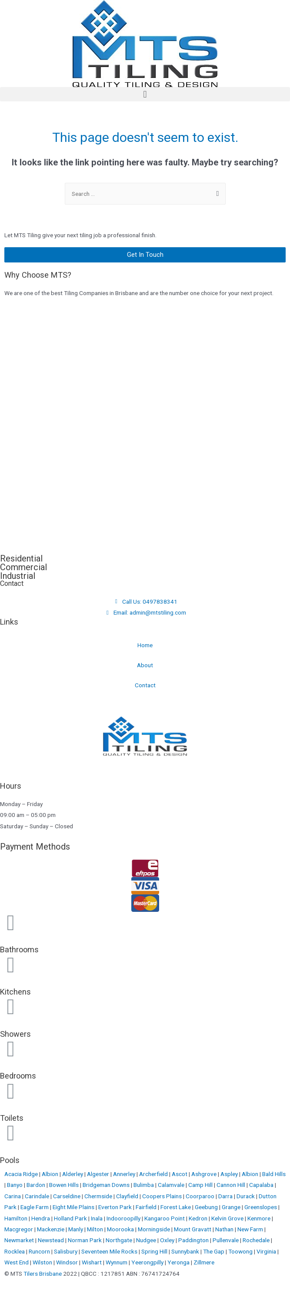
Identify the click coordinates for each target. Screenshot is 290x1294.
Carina (13, 1196)
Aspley (229, 1173)
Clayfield (128, 1196)
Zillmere (203, 1262)
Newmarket (19, 1240)
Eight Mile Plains (74, 1206)
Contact (145, 685)
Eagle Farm (35, 1206)
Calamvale (172, 1184)
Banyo (15, 1184)
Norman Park (85, 1240)
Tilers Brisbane (42, 1273)
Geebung (207, 1206)
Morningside (154, 1229)
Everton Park (115, 1206)
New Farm (250, 1229)
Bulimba (144, 1184)
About (145, 665)
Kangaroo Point (165, 1218)
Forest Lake (176, 1206)
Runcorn (40, 1251)
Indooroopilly (124, 1218)
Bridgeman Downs (107, 1184)
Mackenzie (51, 1229)
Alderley (73, 1173)
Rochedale (257, 1240)
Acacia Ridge (21, 1173)
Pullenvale (226, 1240)
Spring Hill (155, 1251)
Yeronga (179, 1262)
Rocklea (15, 1251)
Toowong (241, 1251)
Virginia (267, 1251)
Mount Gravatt (193, 1229)
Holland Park (71, 1218)
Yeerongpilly (148, 1262)
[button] (145, 94)
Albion (51, 1173)
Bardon (37, 1184)
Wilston (43, 1262)
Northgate (119, 1240)
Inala (97, 1218)
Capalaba (262, 1184)
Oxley (168, 1240)
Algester (98, 1173)
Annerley (125, 1173)
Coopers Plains (162, 1196)
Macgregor (19, 1229)
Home (145, 645)
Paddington (194, 1240)
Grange (232, 1206)
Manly (76, 1229)
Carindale (37, 1196)
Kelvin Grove (228, 1218)
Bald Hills (274, 1173)
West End (17, 1262)
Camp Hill (201, 1184)
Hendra (41, 1218)
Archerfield (154, 1173)
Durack (246, 1196)
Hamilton (16, 1218)
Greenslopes (261, 1206)
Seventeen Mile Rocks (110, 1251)
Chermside (98, 1196)
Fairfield (147, 1206)
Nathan (225, 1229)
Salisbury (66, 1251)
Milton (95, 1229)
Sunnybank (185, 1251)
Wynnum (117, 1262)
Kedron (198, 1218)
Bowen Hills (64, 1184)
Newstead (51, 1240)
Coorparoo (201, 1196)
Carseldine (67, 1196)
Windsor (67, 1262)
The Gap (214, 1251)
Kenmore (259, 1218)
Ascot (180, 1173)
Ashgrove (204, 1173)
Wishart (92, 1262)
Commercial (23, 567)
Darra (226, 1196)
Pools (10, 1160)
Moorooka (121, 1229)
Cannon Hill (232, 1184)
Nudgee (146, 1240)
